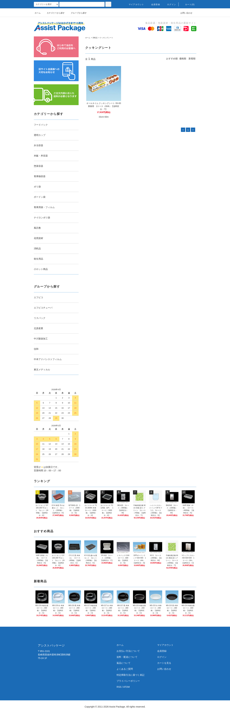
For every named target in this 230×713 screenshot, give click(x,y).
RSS (119, 687)
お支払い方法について (128, 651)
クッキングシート (106, 38)
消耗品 (95, 38)
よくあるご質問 (125, 669)
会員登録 (153, 4)
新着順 (192, 58)
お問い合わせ (184, 13)
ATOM (126, 687)
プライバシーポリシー (128, 681)
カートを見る (164, 663)
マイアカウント (134, 4)
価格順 (182, 58)
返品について (124, 663)
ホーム (38, 13)
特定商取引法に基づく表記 (130, 675)
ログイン (169, 4)
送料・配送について (127, 657)
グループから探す (77, 13)
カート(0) (188, 4)
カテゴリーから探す (54, 13)
